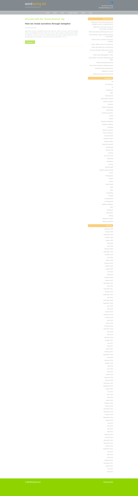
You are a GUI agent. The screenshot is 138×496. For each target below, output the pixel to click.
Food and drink (108, 135)
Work (62, 13)
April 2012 (110, 457)
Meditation (110, 161)
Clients (83, 13)
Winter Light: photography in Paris (103, 55)
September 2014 (108, 386)
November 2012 (108, 443)
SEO (111, 187)
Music (111, 173)
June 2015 (110, 369)
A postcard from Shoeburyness (104, 68)
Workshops (109, 213)
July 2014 (110, 391)
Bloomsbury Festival (107, 98)
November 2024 (108, 251)
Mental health (109, 167)
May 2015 (110, 371)
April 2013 (110, 431)
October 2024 (109, 254)
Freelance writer (108, 138)
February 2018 (108, 337)
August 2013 (109, 420)
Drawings (110, 127)
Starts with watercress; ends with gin (102, 47)
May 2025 (110, 243)
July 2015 (110, 366)
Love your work (108, 155)
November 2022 (108, 283)
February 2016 (108, 360)
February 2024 (108, 263)
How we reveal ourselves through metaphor (48, 23)
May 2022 (110, 286)
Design (111, 118)
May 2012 (110, 454)
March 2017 (109, 349)
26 (112, 81)
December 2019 (108, 314)
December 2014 (108, 383)
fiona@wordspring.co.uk (106, 7)
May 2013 (110, 429)
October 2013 (109, 414)
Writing (111, 215)
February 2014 (108, 403)
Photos (111, 178)
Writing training (72, 13)
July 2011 (110, 469)
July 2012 (110, 451)
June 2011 (110, 471)
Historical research (107, 144)
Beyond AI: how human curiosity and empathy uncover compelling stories (102, 23)
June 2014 (110, 394)
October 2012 (109, 446)
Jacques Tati (109, 150)
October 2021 (109, 291)
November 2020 (108, 300)
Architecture (109, 90)
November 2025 (108, 234)
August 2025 (109, 240)
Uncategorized (108, 201)
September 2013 (108, 417)
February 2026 (108, 229)
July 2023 (110, 271)
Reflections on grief (107, 71)
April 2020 (110, 309)
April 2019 (110, 320)
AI (112, 87)
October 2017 (109, 340)
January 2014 (109, 406)
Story (111, 190)
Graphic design (108, 141)
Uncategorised (108, 198)
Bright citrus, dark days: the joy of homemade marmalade (103, 28)
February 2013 (108, 434)
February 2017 (108, 351)
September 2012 (108, 449)
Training (110, 195)
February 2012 (108, 460)
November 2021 (108, 289)
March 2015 (109, 374)
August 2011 (109, 466)
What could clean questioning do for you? (101, 32)
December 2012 (108, 440)
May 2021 (110, 297)
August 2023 (109, 269)
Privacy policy (108, 482)
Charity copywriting (107, 107)
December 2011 (108, 463)
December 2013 (108, 409)
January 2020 (109, 311)
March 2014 (109, 400)
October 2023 (109, 266)
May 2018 (110, 334)
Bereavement (109, 95)
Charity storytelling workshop (104, 62)
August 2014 (109, 389)
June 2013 (110, 426)
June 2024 (110, 257)
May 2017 (110, 346)
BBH (111, 93)
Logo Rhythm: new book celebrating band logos (101, 58)
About (55, 13)
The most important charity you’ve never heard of (101, 51)
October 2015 (109, 363)
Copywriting (109, 110)
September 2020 (108, 303)
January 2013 (109, 437)
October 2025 (109, 237)
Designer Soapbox (107, 124)
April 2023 (110, 274)
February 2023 (108, 277)
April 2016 (110, 357)
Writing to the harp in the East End (103, 74)
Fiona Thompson (108, 133)
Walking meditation (107, 204)
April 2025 (110, 246)
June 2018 (110, 331)
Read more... (30, 42)
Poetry (111, 181)
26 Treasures (109, 84)
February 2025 (108, 249)
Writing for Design (108, 218)
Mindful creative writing (106, 170)
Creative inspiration (107, 113)
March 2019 (109, 323)
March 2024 (109, 260)
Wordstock (110, 210)
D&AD (111, 115)
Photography (109, 175)
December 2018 (108, 329)
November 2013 (108, 411)
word (35, 3)
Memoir (111, 164)
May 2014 (110, 397)
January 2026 (109, 231)
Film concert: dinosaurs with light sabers (101, 65)
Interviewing (109, 147)
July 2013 (110, 423)
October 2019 (109, 317)
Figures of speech (108, 130)
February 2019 (108, 326)
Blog (90, 13)
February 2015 (108, 377)
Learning (110, 153)
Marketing (110, 158)
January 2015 (109, 380)
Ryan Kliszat (109, 184)
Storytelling (109, 193)
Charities (110, 104)
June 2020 (110, 306)
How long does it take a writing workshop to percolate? (101, 35)
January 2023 (109, 280)
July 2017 (110, 343)
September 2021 (108, 294)
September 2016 (108, 354)
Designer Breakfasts (107, 121)
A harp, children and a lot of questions (102, 44)
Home (47, 13)
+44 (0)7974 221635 (107, 6)
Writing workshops (107, 221)
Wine (111, 207)
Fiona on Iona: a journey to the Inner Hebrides (102, 40)
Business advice (108, 101)
